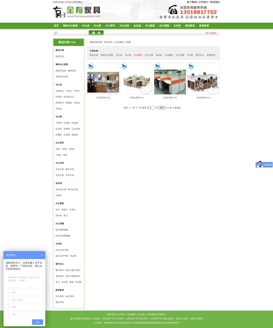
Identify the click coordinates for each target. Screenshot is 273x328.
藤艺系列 (60, 302)
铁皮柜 (73, 256)
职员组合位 (69, 97)
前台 (58, 209)
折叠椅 (59, 135)
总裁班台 (60, 91)
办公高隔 (164, 25)
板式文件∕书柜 (62, 256)
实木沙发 (70, 175)
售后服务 (131, 314)
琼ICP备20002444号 (169, 323)
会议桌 (137, 25)
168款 (72, 149)
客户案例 (192, 2)
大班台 (69, 91)
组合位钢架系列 (73, 276)
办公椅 (97, 25)
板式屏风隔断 (62, 230)
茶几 (66, 215)
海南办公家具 (196, 318)
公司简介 (203, 2)
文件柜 (177, 25)
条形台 (64, 209)
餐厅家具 (60, 270)
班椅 (71, 282)
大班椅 (59, 123)
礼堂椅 (67, 135)
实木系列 (60, 296)
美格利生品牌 (62, 76)
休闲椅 (67, 129)
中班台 (77, 91)
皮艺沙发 (60, 169)
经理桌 (59, 97)
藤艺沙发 (70, 169)
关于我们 (121, 314)
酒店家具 (190, 25)
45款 (58, 149)
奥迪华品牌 (61, 70)
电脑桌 (69, 102)
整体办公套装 (70, 25)
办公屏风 (110, 25)
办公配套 (150, 25)
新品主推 (60, 56)
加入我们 (141, 314)
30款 (65, 155)
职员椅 (75, 123)
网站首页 (108, 42)
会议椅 (59, 129)
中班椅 (67, 123)
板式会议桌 (73, 189)
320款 (64, 149)
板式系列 (70, 296)
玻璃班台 (60, 102)
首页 (56, 25)
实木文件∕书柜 (62, 250)
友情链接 (151, 314)
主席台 (72, 209)
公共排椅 (76, 129)
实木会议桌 (61, 189)
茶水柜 (59, 215)
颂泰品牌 (72, 70)
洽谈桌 (77, 102)
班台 (58, 282)
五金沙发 (60, 175)
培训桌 (59, 108)
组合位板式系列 (73, 270)
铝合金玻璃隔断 (63, 236)
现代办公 (200, 55)
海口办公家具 (182, 318)
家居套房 (204, 25)
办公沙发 (124, 25)
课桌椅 (75, 135)
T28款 (58, 155)
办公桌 (85, 25)
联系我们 (215, 2)
